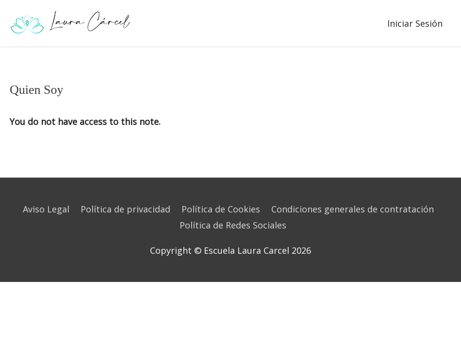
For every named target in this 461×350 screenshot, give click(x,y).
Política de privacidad (125, 209)
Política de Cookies (220, 209)
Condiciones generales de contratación (352, 209)
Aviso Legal (46, 209)
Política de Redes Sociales (233, 225)
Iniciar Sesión (415, 23)
